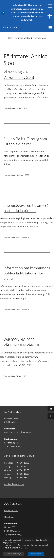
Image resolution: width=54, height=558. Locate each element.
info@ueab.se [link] (10, 422)
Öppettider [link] (9, 517)
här (26, 548)
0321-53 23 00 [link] (11, 418)
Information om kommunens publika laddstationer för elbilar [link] (27, 273)
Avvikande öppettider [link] (14, 484)
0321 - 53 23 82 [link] (11, 510)
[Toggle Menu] (50, 5)
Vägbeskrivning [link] (14, 535)
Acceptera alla (36, 554)
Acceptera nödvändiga (13, 554)
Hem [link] (10, 38)
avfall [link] (29, 20)
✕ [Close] (3, 12)
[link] (49, 16)
